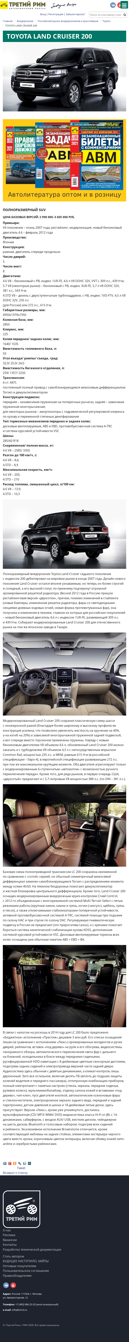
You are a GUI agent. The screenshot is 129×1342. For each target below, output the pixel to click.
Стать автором (13, 1256)
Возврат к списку (15, 1173)
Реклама (9, 1235)
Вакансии (10, 1240)
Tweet (21, 1168)
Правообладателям (17, 1276)
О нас (7, 1230)
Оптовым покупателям (19, 1266)
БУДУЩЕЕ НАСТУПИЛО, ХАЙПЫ (26, 1261)
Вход (43, 14)
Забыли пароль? (75, 14)
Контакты (10, 1245)
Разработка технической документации (32, 1249)
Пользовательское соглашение (26, 1271)
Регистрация (55, 14)
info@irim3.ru (15, 1310)
